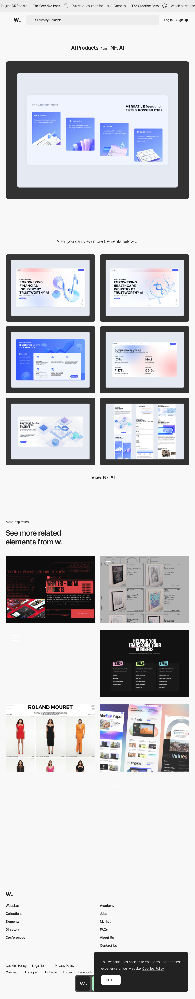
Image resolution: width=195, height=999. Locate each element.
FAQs (104, 929)
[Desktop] (50, 288)
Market (105, 921)
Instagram (32, 972)
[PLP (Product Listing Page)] (50, 738)
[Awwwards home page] (83, 983)
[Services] (145, 663)
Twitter (67, 972)
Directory (13, 929)
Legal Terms (40, 966)
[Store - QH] (145, 589)
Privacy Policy (64, 966)
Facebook (85, 972)
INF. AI (116, 47)
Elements (12, 921)
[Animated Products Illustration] (50, 589)
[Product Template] (50, 663)
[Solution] (50, 359)
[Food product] (50, 812)
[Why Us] (145, 359)
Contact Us (108, 945)
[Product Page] (145, 812)
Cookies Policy (16, 966)
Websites (12, 905)
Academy (107, 905)
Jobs (103, 913)
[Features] (145, 738)
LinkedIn (51, 972)
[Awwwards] (17, 20)
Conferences (15, 937)
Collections (14, 913)
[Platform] (50, 431)
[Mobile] (145, 431)
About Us (107, 937)
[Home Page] (145, 288)
